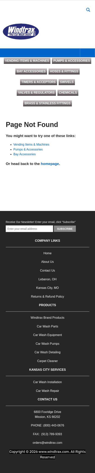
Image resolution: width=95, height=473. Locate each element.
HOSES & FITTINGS (64, 71)
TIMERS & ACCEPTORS (38, 82)
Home (47, 253)
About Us (47, 261)
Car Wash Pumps (47, 343)
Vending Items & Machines (31, 144)
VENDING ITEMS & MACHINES (27, 60)
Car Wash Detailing (47, 352)
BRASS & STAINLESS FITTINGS (47, 103)
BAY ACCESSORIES (31, 71)
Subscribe (65, 228)
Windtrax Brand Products (47, 317)
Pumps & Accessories (28, 149)
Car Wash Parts (47, 326)
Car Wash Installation (47, 382)
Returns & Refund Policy (47, 296)
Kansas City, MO (47, 287)
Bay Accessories (24, 154)
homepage (50, 164)
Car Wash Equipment (47, 335)
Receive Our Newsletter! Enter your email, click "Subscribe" (41, 221)
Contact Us (47, 270)
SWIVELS (67, 82)
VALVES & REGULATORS (36, 92)
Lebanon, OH (47, 279)
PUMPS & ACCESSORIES (71, 60)
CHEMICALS (68, 92)
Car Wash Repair (47, 390)
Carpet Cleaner (47, 361)
